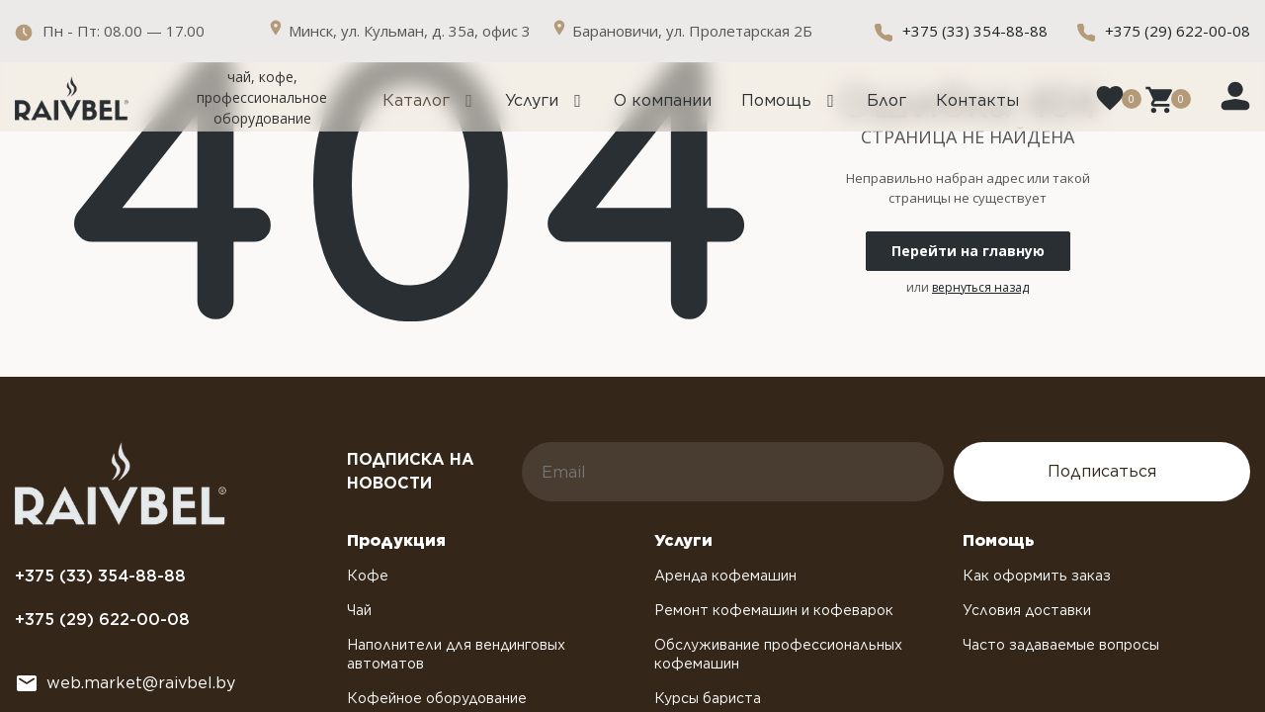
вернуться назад (980, 287)
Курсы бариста (707, 698)
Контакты (977, 100)
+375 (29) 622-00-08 (1177, 31)
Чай (359, 610)
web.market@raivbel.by (140, 682)
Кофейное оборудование (437, 698)
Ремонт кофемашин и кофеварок (773, 610)
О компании (663, 100)
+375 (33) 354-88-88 (975, 31)
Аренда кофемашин (725, 575)
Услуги (531, 100)
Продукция (396, 540)
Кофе (367, 575)
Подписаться (1102, 471)
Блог (886, 100)
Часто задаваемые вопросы (1061, 645)
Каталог (416, 100)
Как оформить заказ (1037, 575)
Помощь (776, 100)
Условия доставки (1027, 610)
